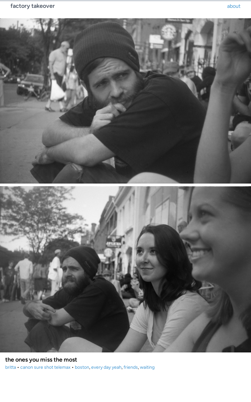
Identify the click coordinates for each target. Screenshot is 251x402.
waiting (147, 367)
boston (82, 367)
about (234, 6)
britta (10, 367)
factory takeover (32, 5)
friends (131, 367)
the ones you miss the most (41, 359)
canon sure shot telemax (45, 367)
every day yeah (106, 367)
